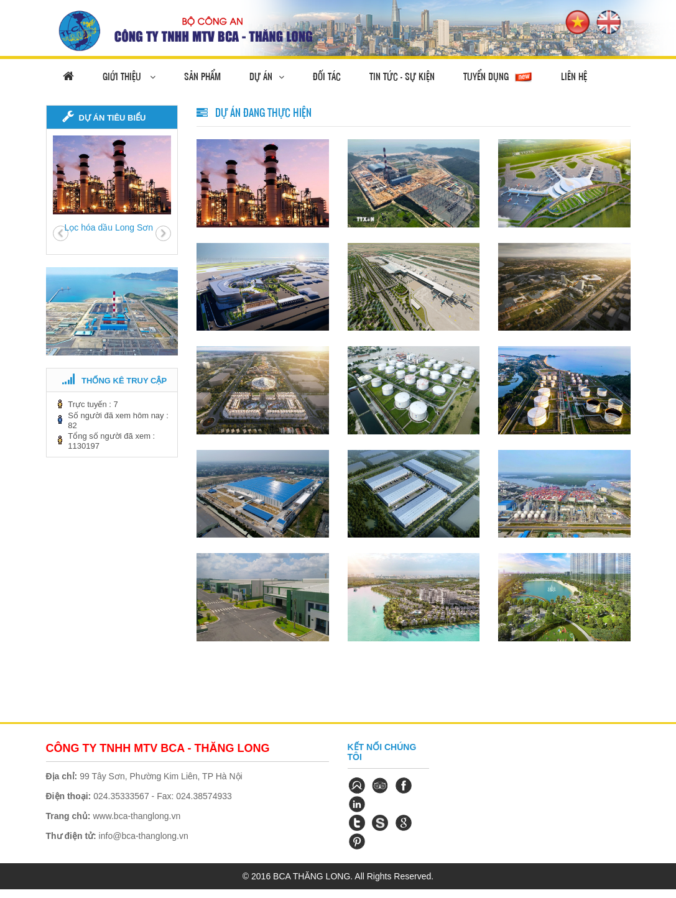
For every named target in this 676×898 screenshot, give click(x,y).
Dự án (266, 76)
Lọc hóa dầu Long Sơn (109, 227)
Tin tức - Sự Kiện (402, 76)
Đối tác (327, 76)
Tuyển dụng (498, 76)
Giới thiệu (129, 76)
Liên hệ (574, 76)
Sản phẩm (202, 76)
